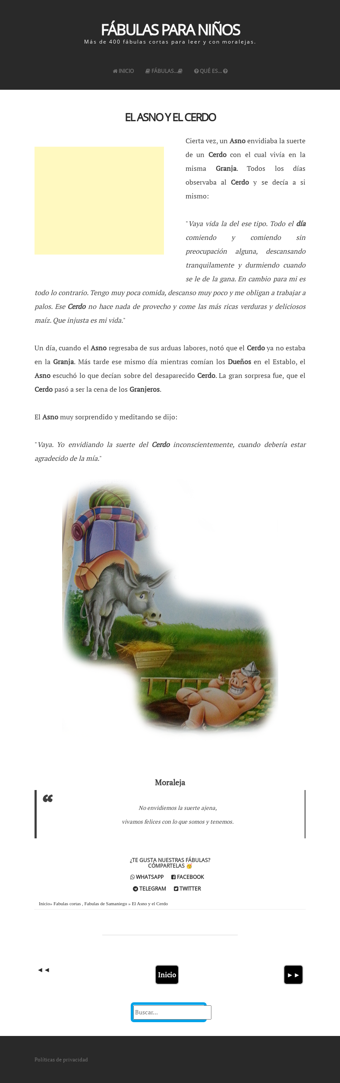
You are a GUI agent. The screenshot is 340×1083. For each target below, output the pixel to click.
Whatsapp (147, 877)
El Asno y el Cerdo (170, 117)
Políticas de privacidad (61, 1059)
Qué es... (210, 71)
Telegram (149, 888)
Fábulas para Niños (170, 29)
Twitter (187, 888)
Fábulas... (164, 71)
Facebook (187, 877)
